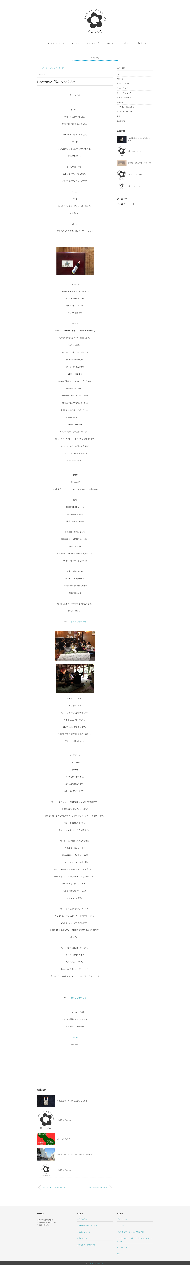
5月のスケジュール (64, 1120)
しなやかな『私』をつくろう (57, 68)
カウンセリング (93, 43)
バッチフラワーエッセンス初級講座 (130, 1232)
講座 (118, 116)
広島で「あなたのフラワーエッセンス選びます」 (75, 1154)
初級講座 (120, 102)
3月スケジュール (134, 186)
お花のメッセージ (83, 1232)
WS (118, 74)
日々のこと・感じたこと (125, 107)
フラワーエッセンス (124, 93)
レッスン (75, 43)
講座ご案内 (121, 121)
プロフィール (111, 43)
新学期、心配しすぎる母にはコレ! (140, 163)
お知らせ (95, 57)
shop (126, 43)
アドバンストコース (124, 83)
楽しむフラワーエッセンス (126, 112)
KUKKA (75, 1037)
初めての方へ (82, 1219)
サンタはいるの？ (63, 1139)
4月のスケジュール (135, 174)
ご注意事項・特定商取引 (86, 1245)
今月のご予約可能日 (124, 97)
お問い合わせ (141, 43)
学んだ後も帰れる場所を (97, 1187)
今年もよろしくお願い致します (55, 1187)
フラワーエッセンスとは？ (54, 43)
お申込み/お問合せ (78, 622)
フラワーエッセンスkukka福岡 (95, 1263)
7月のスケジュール (64, 1170)
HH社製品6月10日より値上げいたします (72, 1101)
